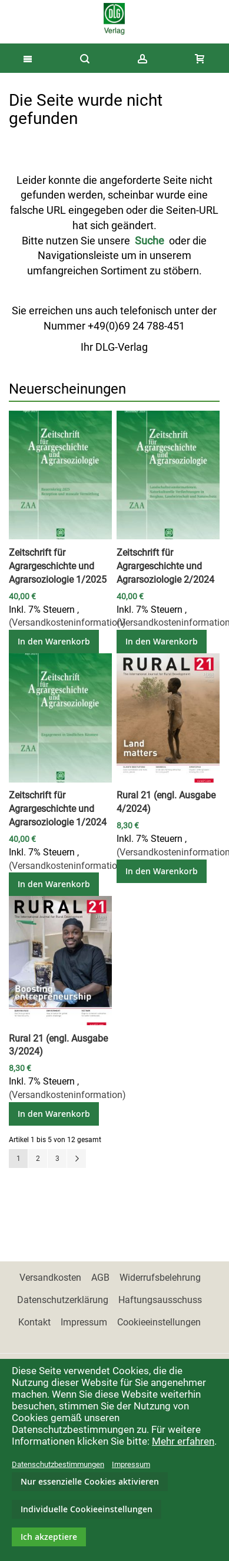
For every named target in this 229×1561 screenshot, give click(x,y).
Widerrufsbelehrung (160, 1277)
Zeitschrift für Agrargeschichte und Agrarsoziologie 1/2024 (58, 809)
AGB (100, 1277)
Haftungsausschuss (160, 1299)
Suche (149, 240)
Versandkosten (50, 1277)
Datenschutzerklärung (62, 1299)
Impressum (84, 1322)
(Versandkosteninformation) (67, 622)
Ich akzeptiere (49, 1536)
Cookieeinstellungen (159, 1322)
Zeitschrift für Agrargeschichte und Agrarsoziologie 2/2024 (165, 566)
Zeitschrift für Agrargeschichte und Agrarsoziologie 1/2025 (58, 566)
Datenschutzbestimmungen (58, 1464)
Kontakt (34, 1322)
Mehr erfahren (183, 1441)
